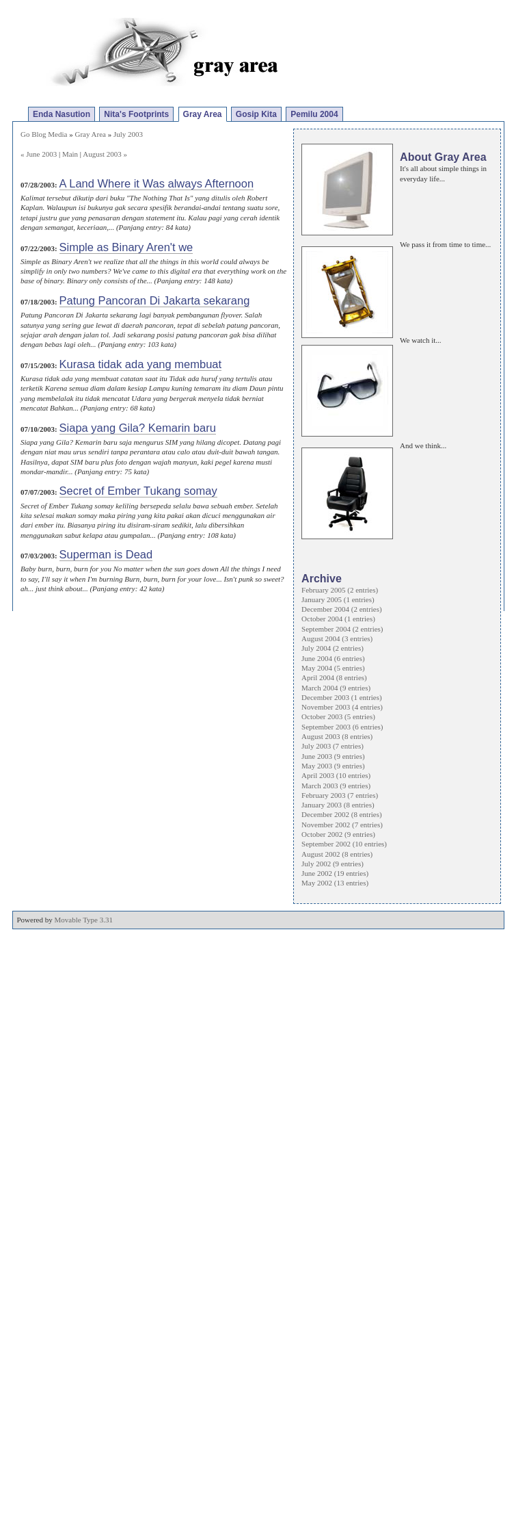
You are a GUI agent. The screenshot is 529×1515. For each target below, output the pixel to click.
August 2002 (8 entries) (336, 854)
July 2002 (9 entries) (332, 863)
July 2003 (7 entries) (332, 746)
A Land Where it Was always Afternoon (156, 183)
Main (70, 154)
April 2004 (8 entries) (334, 677)
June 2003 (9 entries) (333, 756)
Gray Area (202, 114)
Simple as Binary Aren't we (126, 247)
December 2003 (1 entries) (341, 697)
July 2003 (128, 134)
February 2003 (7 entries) (339, 795)
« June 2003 (39, 154)
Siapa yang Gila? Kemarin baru (137, 428)
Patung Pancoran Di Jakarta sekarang (154, 300)
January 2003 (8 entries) (338, 805)
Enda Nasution (61, 114)
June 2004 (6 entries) (333, 658)
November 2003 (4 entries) (342, 707)
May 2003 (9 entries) (333, 766)
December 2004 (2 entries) (341, 609)
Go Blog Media (44, 134)
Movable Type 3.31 (84, 920)
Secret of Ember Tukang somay (138, 490)
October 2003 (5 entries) (338, 716)
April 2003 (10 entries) (335, 775)
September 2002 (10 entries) (344, 844)
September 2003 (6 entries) (342, 727)
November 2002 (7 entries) (342, 824)
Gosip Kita (256, 114)
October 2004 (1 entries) (338, 618)
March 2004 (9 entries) (335, 688)
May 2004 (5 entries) (333, 668)
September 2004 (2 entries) (342, 629)
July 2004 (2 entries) (332, 648)
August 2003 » (105, 154)
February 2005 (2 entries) (339, 590)
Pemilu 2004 (314, 114)
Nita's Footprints (136, 114)
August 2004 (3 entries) (336, 638)
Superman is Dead (106, 554)
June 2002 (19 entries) (334, 873)
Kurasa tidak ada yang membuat (140, 364)
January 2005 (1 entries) (338, 599)
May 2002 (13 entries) (334, 883)
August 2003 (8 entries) (336, 736)
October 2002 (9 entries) (338, 834)
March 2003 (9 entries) (335, 785)
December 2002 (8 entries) (341, 814)
